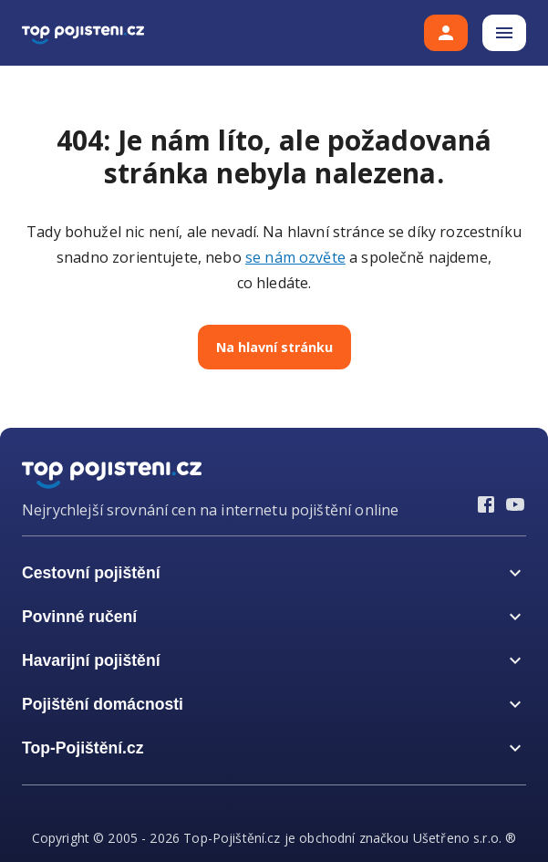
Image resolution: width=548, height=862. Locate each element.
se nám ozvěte (295, 257)
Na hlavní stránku (274, 347)
